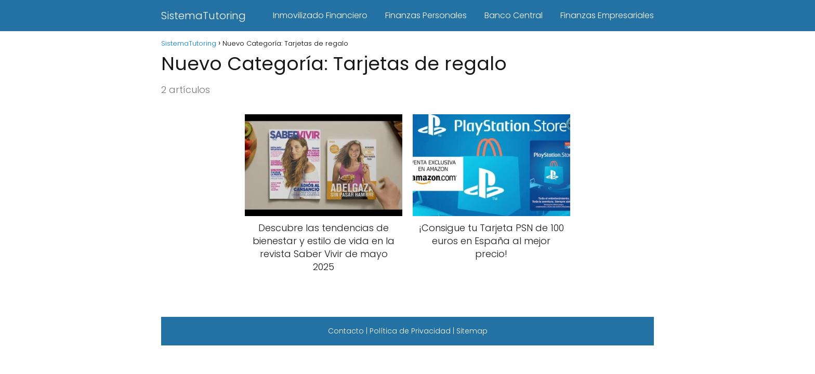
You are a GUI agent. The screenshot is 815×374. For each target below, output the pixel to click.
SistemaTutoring (203, 15)
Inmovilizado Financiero (320, 15)
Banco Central (513, 15)
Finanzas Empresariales (607, 15)
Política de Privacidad (410, 331)
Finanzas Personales (426, 15)
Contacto (346, 331)
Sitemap (472, 331)
